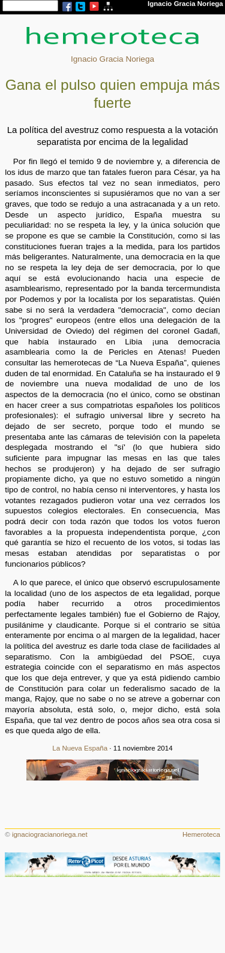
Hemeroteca (201, 834)
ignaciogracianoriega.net (50, 834)
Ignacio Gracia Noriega (112, 59)
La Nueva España (79, 748)
